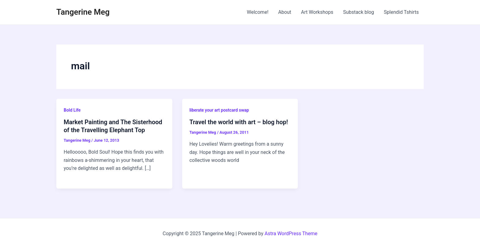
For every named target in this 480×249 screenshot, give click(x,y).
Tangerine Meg (83, 12)
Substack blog (358, 12)
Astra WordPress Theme (290, 233)
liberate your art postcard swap (219, 110)
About (284, 12)
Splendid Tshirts (401, 12)
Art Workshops (317, 12)
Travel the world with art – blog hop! (238, 122)
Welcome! (257, 12)
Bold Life (72, 110)
